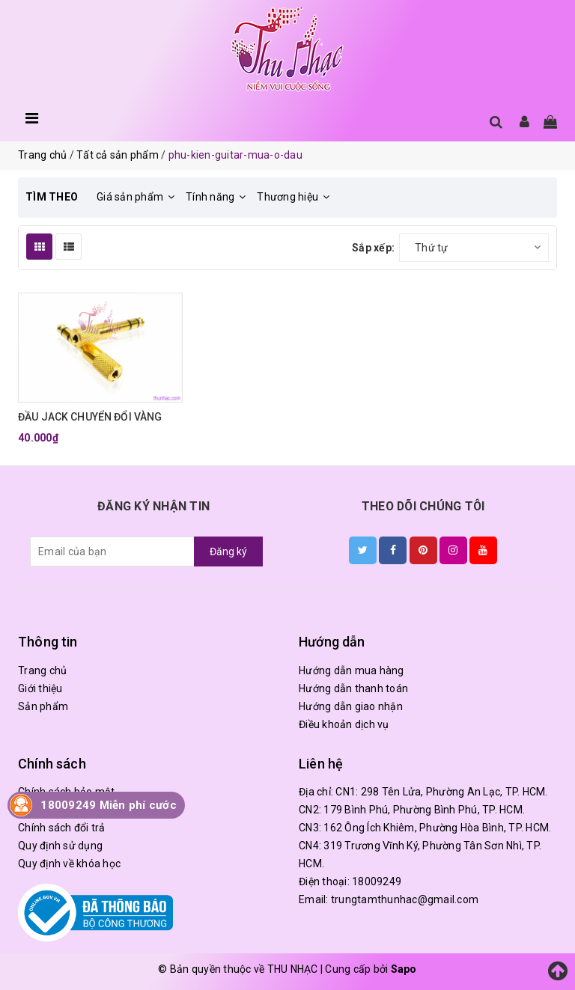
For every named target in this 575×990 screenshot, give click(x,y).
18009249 (376, 881)
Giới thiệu (40, 688)
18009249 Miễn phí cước (108, 805)
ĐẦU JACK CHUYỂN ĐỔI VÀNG (90, 417)
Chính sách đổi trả (62, 828)
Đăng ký (228, 551)
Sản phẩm (43, 706)
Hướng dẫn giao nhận (351, 706)
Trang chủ (42, 670)
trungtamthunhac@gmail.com (404, 899)
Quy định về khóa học (69, 864)
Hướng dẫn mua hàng (351, 670)
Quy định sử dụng (60, 846)
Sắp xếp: (373, 248)
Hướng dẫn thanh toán (353, 688)
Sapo (404, 969)
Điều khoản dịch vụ (344, 724)
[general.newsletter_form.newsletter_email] (112, 551)
